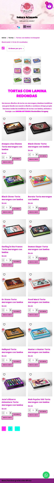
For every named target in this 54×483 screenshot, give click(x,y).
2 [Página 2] (10, 428)
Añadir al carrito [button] (7, 162)
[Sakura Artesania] (27, 12)
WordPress (26, 480)
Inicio (4, 38)
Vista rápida (17, 159)
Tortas (11, 38)
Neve (4, 480)
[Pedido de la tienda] (15, 48)
